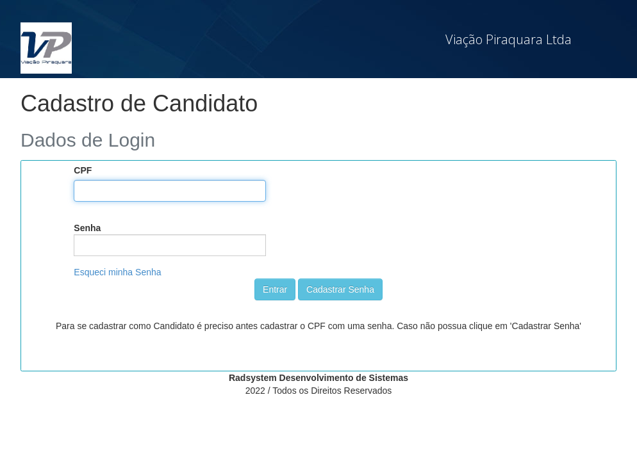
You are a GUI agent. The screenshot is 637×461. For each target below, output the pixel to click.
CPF (83, 170)
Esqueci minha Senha (117, 272)
